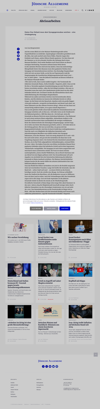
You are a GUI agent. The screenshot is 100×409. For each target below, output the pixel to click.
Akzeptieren (64, 208)
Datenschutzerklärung (37, 203)
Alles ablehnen (36, 208)
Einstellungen (51, 208)
